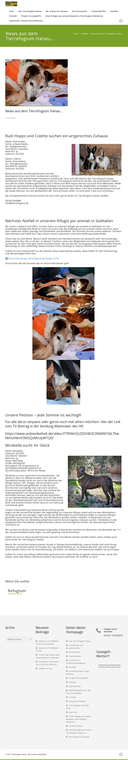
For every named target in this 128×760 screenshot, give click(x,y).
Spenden (114, 11)
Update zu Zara (45, 668)
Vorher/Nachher (98, 11)
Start (11, 11)
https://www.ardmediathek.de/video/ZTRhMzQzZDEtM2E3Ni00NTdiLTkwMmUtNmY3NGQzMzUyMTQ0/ (62, 435)
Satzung (72, 682)
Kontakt (13, 16)
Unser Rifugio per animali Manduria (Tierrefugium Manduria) (74, 16)
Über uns (73, 712)
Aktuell (85, 33)
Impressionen (75, 656)
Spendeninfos (75, 686)
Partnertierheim (79, 11)
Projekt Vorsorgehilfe (31, 16)
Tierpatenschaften (77, 701)
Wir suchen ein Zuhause (57, 11)
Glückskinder (74, 652)
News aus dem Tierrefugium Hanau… (34, 111)
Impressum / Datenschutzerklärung (25, 21)
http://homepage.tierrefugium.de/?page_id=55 (34, 258)
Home (76, 33)
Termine (72, 697)
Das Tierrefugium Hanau (30, 11)
